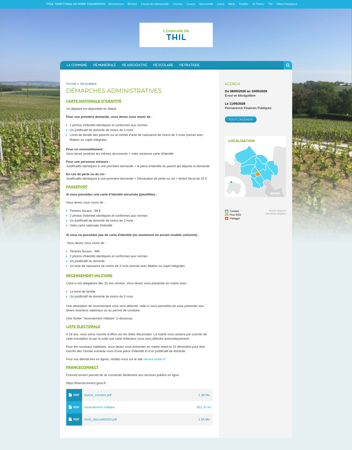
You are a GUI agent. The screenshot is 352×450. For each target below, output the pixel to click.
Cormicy (177, 3)
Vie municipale (104, 65)
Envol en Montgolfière (240, 95)
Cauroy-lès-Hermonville (155, 3)
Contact (234, 211)
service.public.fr (154, 359)
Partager (235, 218)
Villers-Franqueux (286, 3)
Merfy (231, 3)
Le (235, 103)
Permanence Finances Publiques (248, 108)
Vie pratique (189, 65)
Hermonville (206, 3)
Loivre (220, 3)
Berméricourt (116, 3)
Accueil (71, 83)
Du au (246, 91)
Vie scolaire (163, 65)
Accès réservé (277, 210)
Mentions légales (276, 213)
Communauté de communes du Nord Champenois (176, 35)
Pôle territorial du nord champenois (76, 4)
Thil (270, 3)
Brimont (132, 3)
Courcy (191, 3)
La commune (77, 65)
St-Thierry (258, 3)
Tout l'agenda (241, 119)
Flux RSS (235, 214)
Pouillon (243, 3)
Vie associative (134, 65)
